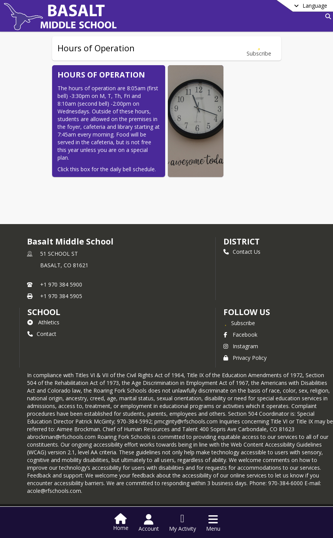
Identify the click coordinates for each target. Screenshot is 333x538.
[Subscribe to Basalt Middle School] (239, 323)
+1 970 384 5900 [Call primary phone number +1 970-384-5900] (61, 284)
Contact (41, 333)
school (43, 312)
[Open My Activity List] (182, 523)
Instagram (240, 346)
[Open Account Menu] (149, 523)
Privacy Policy (245, 357)
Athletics (43, 322)
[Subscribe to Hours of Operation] (259, 48)
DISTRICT (241, 241)
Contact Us (241, 251)
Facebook (240, 334)
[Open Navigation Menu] (213, 523)
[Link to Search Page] (326, 16)
